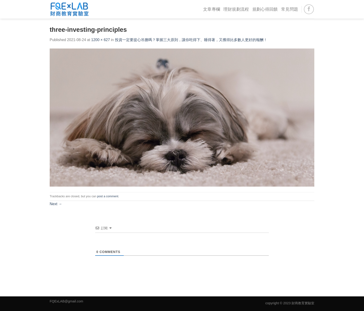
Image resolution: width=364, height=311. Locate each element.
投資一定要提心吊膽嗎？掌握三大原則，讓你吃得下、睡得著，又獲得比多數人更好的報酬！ (191, 40)
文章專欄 (211, 9)
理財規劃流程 (236, 9)
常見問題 (289, 9)
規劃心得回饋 (265, 9)
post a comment (107, 196)
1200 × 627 (100, 40)
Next (56, 204)
